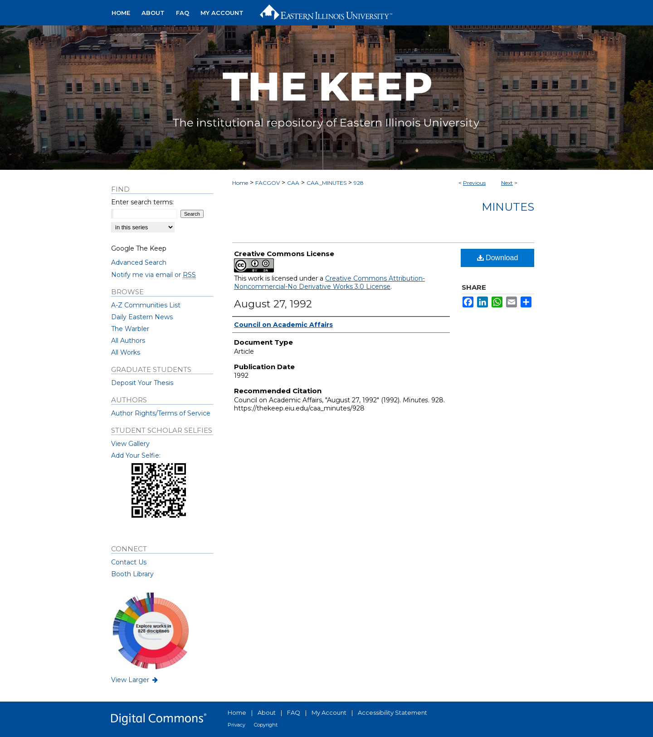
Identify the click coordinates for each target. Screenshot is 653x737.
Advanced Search (138, 262)
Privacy (236, 725)
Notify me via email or (153, 275)
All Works (125, 352)
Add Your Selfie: (136, 455)
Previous (474, 182)
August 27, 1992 (273, 304)
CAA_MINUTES (326, 182)
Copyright (266, 725)
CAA (293, 182)
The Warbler (130, 329)
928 (359, 182)
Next (507, 182)
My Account (329, 712)
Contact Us (128, 562)
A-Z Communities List (145, 305)
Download (497, 258)
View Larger (135, 680)
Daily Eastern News (142, 317)
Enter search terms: (142, 202)
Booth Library (132, 574)
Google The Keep (138, 248)
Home (240, 182)
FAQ (293, 712)
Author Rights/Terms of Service (160, 413)
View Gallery (130, 444)
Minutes (508, 206)
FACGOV (267, 182)
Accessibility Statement (392, 712)
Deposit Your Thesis (142, 383)
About (267, 712)
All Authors (128, 340)
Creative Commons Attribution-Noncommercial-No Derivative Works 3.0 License (329, 282)
